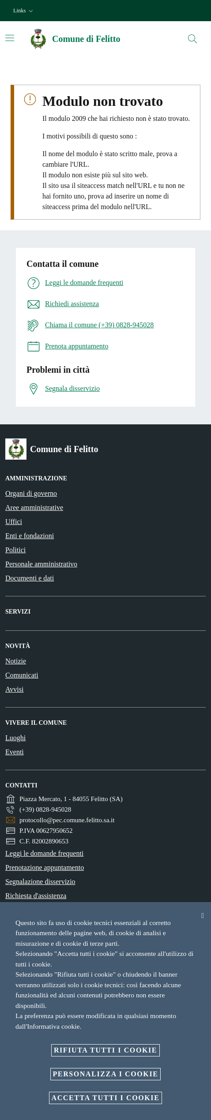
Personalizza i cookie (105, 1074)
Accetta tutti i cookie (106, 1097)
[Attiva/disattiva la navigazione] (9, 38)
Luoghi (15, 738)
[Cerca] (192, 39)
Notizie (15, 661)
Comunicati (21, 675)
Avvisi (14, 689)
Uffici (13, 521)
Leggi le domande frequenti (44, 853)
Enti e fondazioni (29, 535)
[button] (24, 11)
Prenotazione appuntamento (44, 867)
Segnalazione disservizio (40, 881)
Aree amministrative (34, 507)
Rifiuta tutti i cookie (105, 1050)
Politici (15, 550)
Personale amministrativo (41, 564)
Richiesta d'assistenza (35, 895)
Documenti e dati (29, 578)
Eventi (14, 752)
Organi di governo (31, 493)
